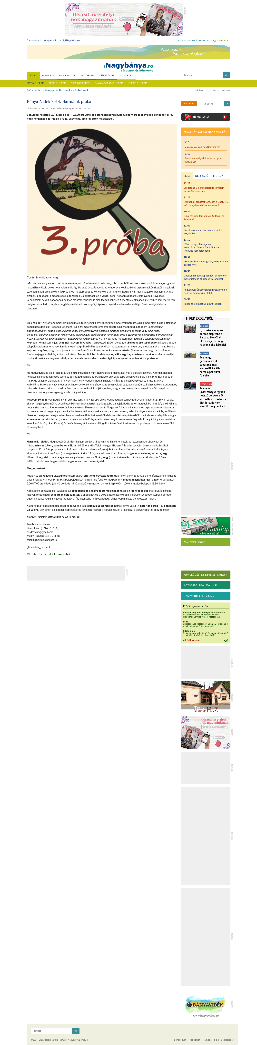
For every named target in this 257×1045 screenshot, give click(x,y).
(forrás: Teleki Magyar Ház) (42, 277)
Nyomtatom (76, 108)
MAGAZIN (48, 75)
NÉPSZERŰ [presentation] (201, 175)
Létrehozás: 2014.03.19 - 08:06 (41, 108)
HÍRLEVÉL (189, 103)
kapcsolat (195, 1040)
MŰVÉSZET (126, 75)
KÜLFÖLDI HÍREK (137, 83)
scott (185, 622)
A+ (85, 108)
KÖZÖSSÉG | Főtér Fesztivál (200, 585)
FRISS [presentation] (187, 175)
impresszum (179, 1040)
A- (89, 108)
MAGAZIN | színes (194, 542)
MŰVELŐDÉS (106, 75)
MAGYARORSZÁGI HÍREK (109, 83)
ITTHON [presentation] (218, 175)
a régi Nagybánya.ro (70, 40)
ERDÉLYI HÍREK (57, 83)
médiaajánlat (227, 1040)
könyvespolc (50, 40)
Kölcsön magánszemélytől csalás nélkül (204, 612)
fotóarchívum (34, 40)
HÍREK (33, 75)
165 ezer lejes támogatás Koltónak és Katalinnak (58, 90)
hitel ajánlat (189, 631)
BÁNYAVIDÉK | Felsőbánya (199, 596)
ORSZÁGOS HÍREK (80, 83)
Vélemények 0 (63, 108)
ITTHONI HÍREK (35, 83)
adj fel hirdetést (191, 640)
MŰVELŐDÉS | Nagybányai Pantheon (205, 574)
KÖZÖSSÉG (87, 75)
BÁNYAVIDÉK (67, 75)
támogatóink (210, 1040)
